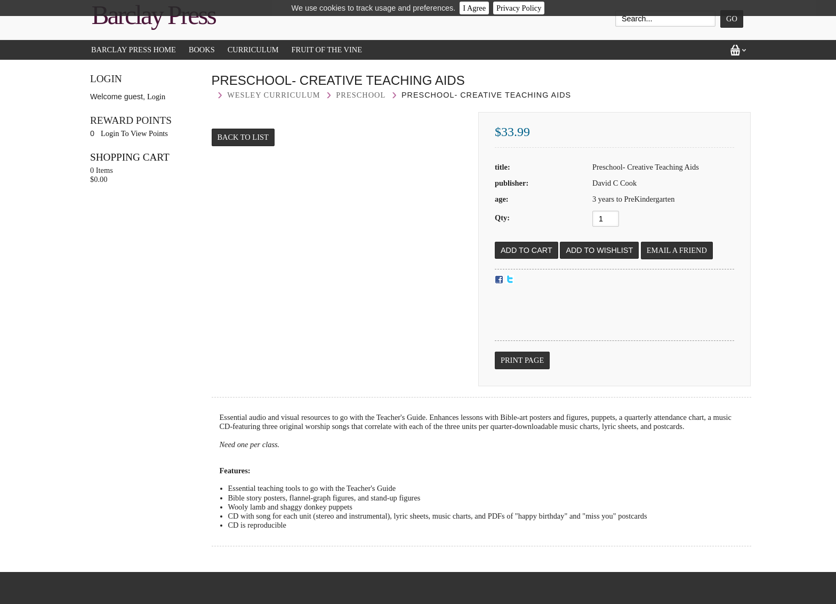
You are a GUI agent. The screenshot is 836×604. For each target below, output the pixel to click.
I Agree (474, 8)
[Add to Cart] (526, 250)
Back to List (243, 137)
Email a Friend (677, 250)
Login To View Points (134, 133)
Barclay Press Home (133, 49)
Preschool (360, 95)
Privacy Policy (518, 8)
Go (731, 18)
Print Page (522, 360)
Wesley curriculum (273, 95)
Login (156, 96)
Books (202, 49)
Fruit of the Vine (327, 49)
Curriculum (253, 49)
